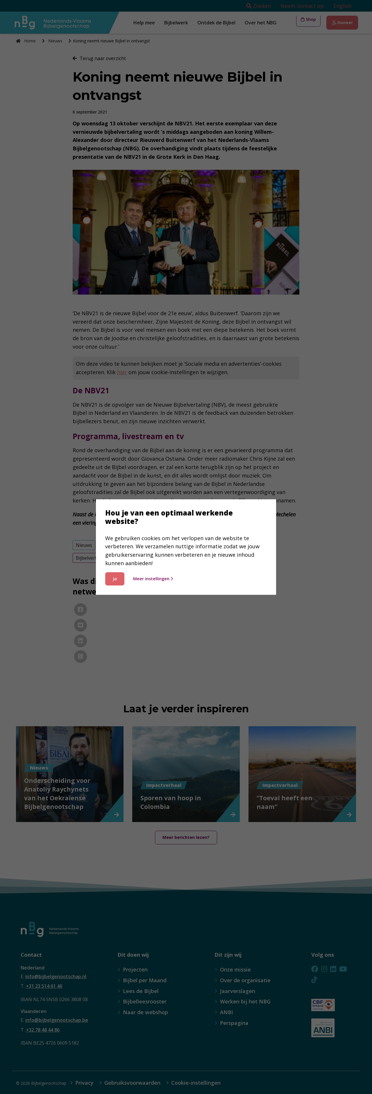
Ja (115, 578)
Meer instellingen (153, 578)
